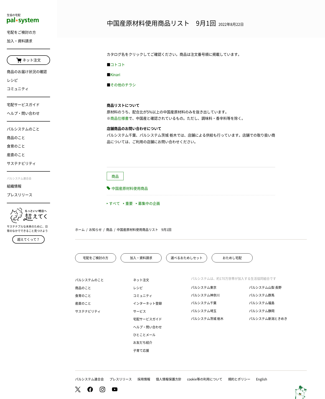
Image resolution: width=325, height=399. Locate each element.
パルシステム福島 (261, 303)
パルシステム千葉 (203, 303)
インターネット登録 (147, 303)
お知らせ (95, 229)
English (261, 379)
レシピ (12, 80)
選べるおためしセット (187, 257)
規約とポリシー (239, 379)
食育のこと (16, 146)
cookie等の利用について (204, 379)
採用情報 (143, 379)
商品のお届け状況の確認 (27, 72)
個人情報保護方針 (168, 379)
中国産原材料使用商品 (130, 188)
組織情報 (14, 186)
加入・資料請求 (19, 41)
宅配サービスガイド (23, 105)
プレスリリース (19, 195)
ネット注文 (28, 60)
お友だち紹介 (142, 342)
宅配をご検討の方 (21, 32)
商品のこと (16, 138)
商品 (115, 176)
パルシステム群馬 (261, 295)
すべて (113, 203)
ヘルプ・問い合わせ (23, 113)
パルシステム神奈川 (205, 295)
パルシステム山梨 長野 (265, 287)
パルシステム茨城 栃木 (207, 318)
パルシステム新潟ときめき (268, 318)
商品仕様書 (119, 118)
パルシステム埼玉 (203, 311)
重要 (128, 203)
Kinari (115, 74)
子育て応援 (141, 350)
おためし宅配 (232, 257)
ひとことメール (144, 334)
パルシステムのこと (23, 129)
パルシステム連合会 (89, 379)
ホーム (80, 229)
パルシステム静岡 (261, 311)
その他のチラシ (123, 85)
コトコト (117, 64)
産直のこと (16, 155)
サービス (139, 311)
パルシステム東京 (203, 287)
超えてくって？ (28, 239)
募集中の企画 (148, 203)
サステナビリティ (21, 163)
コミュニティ (18, 89)
